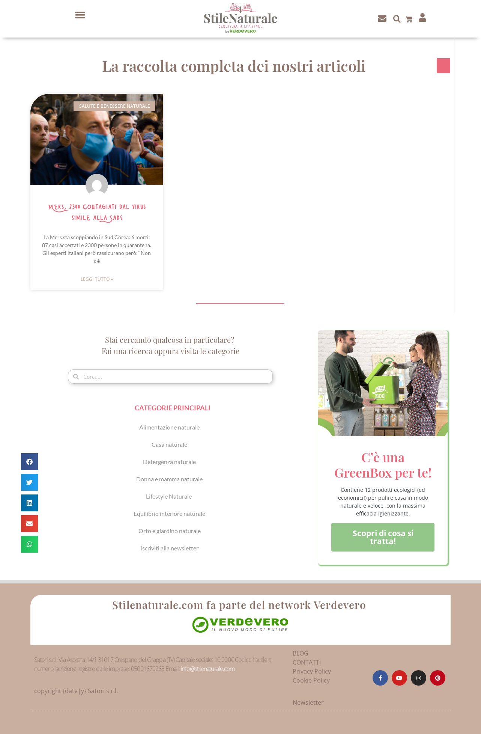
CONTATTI (307, 662)
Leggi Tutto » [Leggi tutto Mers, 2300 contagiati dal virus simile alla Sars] (97, 279)
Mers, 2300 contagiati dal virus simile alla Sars (97, 213)
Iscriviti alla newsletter (169, 548)
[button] (80, 15)
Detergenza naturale (169, 461)
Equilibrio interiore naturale (169, 513)
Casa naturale (169, 444)
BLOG (300, 653)
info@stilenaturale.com (207, 669)
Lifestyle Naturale (169, 496)
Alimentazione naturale (169, 427)
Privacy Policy (312, 671)
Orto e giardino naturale (169, 530)
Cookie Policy (311, 680)
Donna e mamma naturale (169, 478)
